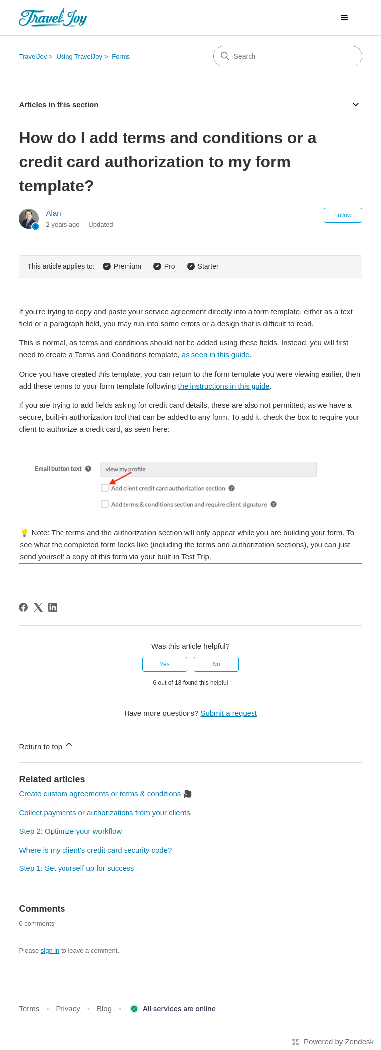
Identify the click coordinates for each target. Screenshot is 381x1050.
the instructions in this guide (224, 386)
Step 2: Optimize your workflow (70, 831)
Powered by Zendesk (339, 1041)
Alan (53, 213)
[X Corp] (38, 607)
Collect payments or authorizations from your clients (104, 812)
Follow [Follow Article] (343, 215)
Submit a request (228, 713)
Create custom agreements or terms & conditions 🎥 (105, 793)
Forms (121, 56)
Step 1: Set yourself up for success (76, 868)
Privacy (68, 1008)
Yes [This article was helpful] (165, 664)
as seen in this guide (216, 354)
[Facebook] (23, 607)
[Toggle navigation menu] (344, 18)
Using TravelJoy (79, 56)
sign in (50, 950)
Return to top (46, 745)
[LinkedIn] (52, 607)
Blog (104, 1008)
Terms (29, 1008)
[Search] (288, 56)
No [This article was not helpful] (216, 664)
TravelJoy (33, 56)
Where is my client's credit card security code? (95, 850)
